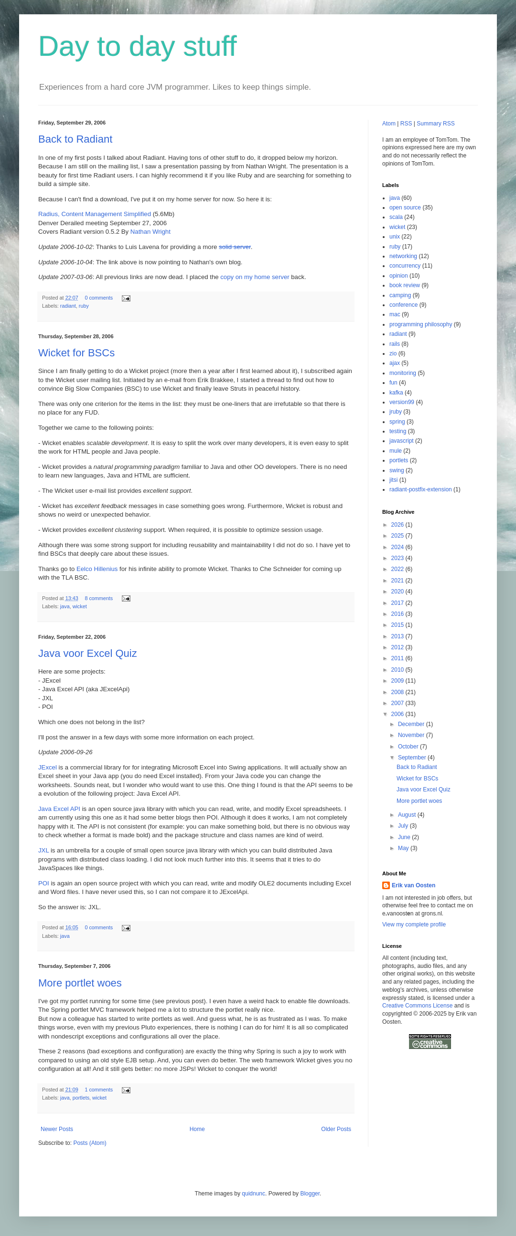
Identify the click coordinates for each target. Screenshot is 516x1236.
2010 (398, 669)
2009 (398, 680)
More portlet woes (80, 983)
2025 (398, 535)
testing (397, 431)
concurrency (404, 265)
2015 (398, 625)
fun (393, 382)
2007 (398, 703)
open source (405, 207)
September (413, 757)
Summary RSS (435, 123)
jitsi (393, 480)
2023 (398, 558)
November (412, 735)
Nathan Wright (150, 231)
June (405, 837)
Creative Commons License (417, 1005)
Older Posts (336, 1129)
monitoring (402, 373)
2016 (398, 614)
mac (394, 314)
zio (393, 353)
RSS (406, 123)
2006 (398, 714)
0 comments (99, 298)
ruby (84, 306)
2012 (398, 647)
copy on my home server (254, 276)
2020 (398, 591)
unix (394, 236)
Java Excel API (59, 808)
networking (403, 256)
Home (197, 1129)
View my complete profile (414, 924)
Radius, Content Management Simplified (94, 214)
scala (396, 217)
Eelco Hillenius (97, 568)
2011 (398, 658)
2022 (398, 569)
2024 (398, 547)
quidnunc (253, 1193)
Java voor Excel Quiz (87, 653)
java (65, 606)
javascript (401, 440)
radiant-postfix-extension (420, 489)
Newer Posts (57, 1129)
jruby (395, 411)
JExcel (47, 767)
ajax (394, 363)
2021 (398, 580)
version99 (401, 402)
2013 (398, 636)
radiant (68, 306)
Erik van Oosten (413, 885)
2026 (398, 524)
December (412, 724)
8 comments (99, 598)
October (409, 746)
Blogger (310, 1193)
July (404, 825)
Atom (389, 123)
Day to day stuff (137, 46)
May (404, 848)
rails (394, 344)
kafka (396, 392)
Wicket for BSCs (76, 353)
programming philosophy (420, 324)
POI (43, 883)
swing (396, 470)
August (408, 814)
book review (404, 285)
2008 (398, 692)
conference (403, 304)
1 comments (99, 1089)
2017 (398, 603)
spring (397, 421)
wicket (80, 606)
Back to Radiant (75, 139)
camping (400, 295)
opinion (398, 275)
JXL (43, 850)
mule (395, 450)
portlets (81, 1098)
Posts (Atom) (89, 1143)
